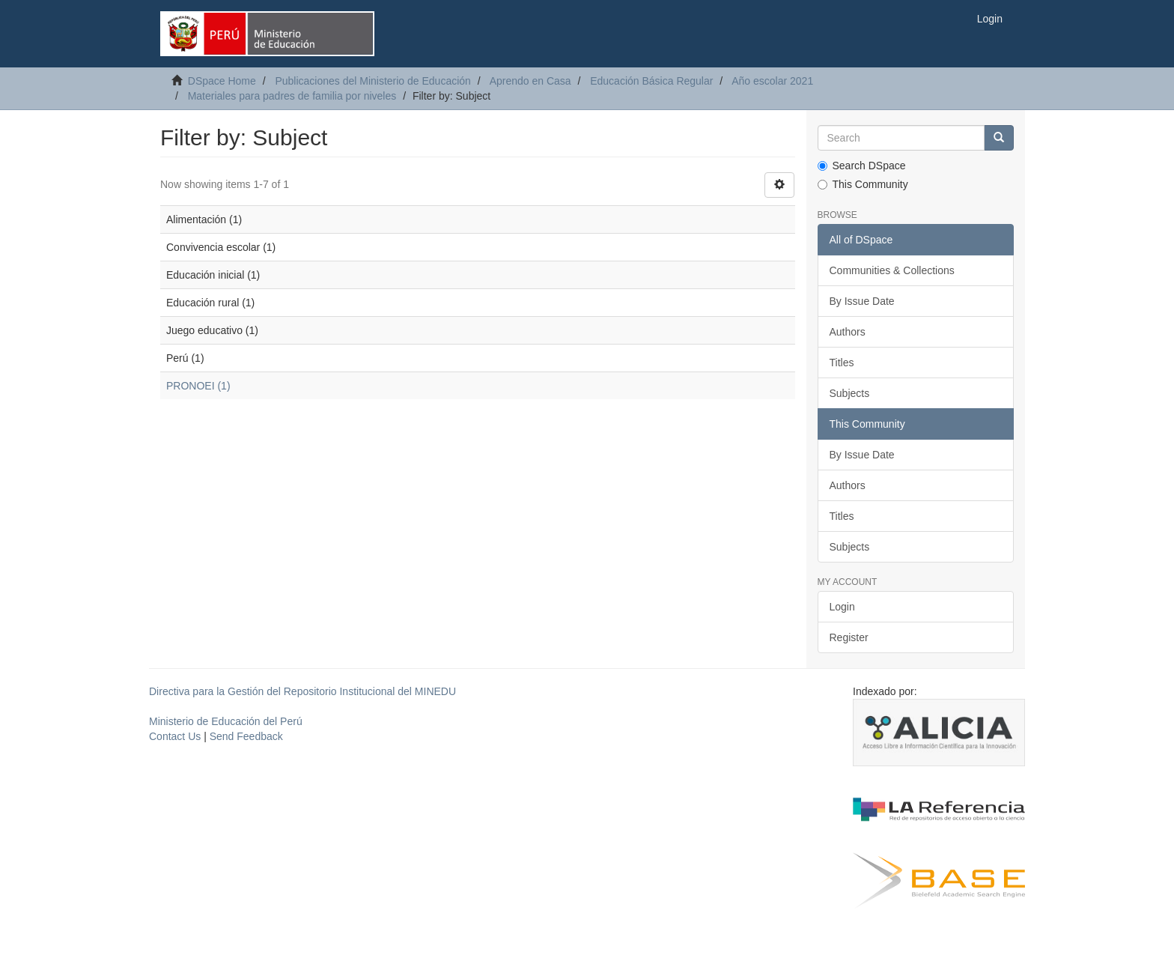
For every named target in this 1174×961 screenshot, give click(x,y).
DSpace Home (222, 81)
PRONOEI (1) (198, 386)
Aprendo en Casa (530, 81)
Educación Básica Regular (651, 81)
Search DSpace (862, 166)
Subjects (850, 393)
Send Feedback (246, 736)
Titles (842, 363)
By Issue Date (862, 301)
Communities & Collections (892, 270)
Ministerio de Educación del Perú (225, 721)
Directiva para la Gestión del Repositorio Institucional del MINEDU (302, 691)
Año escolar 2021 (772, 81)
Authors (848, 332)
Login (842, 607)
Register (849, 637)
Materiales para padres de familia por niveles (292, 96)
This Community (863, 184)
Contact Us (175, 736)
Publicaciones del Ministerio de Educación (372, 81)
